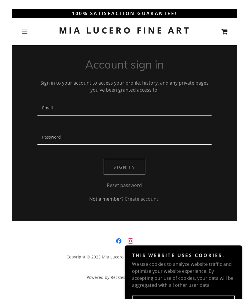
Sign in (124, 167)
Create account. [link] (142, 199)
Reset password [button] (124, 185)
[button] (34, 32)
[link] (124, 32)
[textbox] (124, 108)
